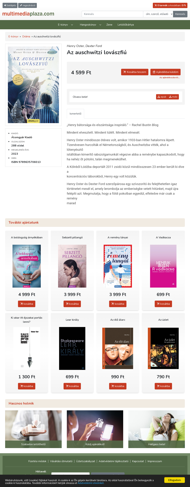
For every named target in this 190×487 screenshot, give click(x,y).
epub (162, 96)
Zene (109, 25)
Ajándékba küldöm (165, 72)
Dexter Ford (93, 46)
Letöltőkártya (126, 25)
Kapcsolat (138, 461)
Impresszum (155, 461)
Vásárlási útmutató (61, 461)
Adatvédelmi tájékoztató (113, 461)
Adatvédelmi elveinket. (92, 483)
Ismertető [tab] (75, 114)
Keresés (180, 14)
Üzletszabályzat (85, 461)
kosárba (26, 304)
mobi (173, 96)
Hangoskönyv (88, 25)
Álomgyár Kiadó (21, 137)
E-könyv (63, 25)
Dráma (26, 36)
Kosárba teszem (134, 72)
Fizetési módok (37, 461)
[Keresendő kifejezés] (112, 14)
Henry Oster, (76, 46)
